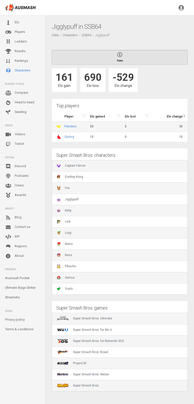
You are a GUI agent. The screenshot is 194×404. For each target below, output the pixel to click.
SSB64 (86, 35)
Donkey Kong (70, 177)
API (12, 237)
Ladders (16, 41)
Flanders (70, 126)
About (14, 256)
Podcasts (17, 176)
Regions (16, 246)
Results (15, 51)
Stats (119, 57)
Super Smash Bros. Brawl (82, 352)
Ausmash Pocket (17, 278)
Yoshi (65, 289)
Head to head (19, 102)
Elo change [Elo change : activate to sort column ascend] (175, 116)
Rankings (16, 61)
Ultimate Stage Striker (20, 288)
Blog (13, 217)
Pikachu (66, 266)
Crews (14, 185)
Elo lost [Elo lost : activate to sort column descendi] (130, 116)
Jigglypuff (68, 199)
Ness (64, 255)
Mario (65, 244)
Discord (15, 166)
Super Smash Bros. (78, 385)
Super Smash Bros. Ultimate (84, 318)
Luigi (64, 233)
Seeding (16, 112)
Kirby (64, 210)
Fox (63, 188)
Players (15, 32)
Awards (15, 195)
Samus (66, 278)
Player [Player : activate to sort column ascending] (69, 116)
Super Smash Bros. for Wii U (84, 330)
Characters (17, 70)
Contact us (17, 227)
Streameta (12, 297)
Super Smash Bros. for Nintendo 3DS (90, 341)
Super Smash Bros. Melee (83, 374)
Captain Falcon (71, 166)
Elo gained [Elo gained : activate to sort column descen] (97, 116)
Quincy (69, 137)
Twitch (14, 144)
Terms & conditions (19, 329)
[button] (181, 7)
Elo (12, 22)
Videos (15, 134)
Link (63, 222)
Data (55, 35)
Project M (71, 363)
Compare (16, 93)
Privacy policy (15, 319)
